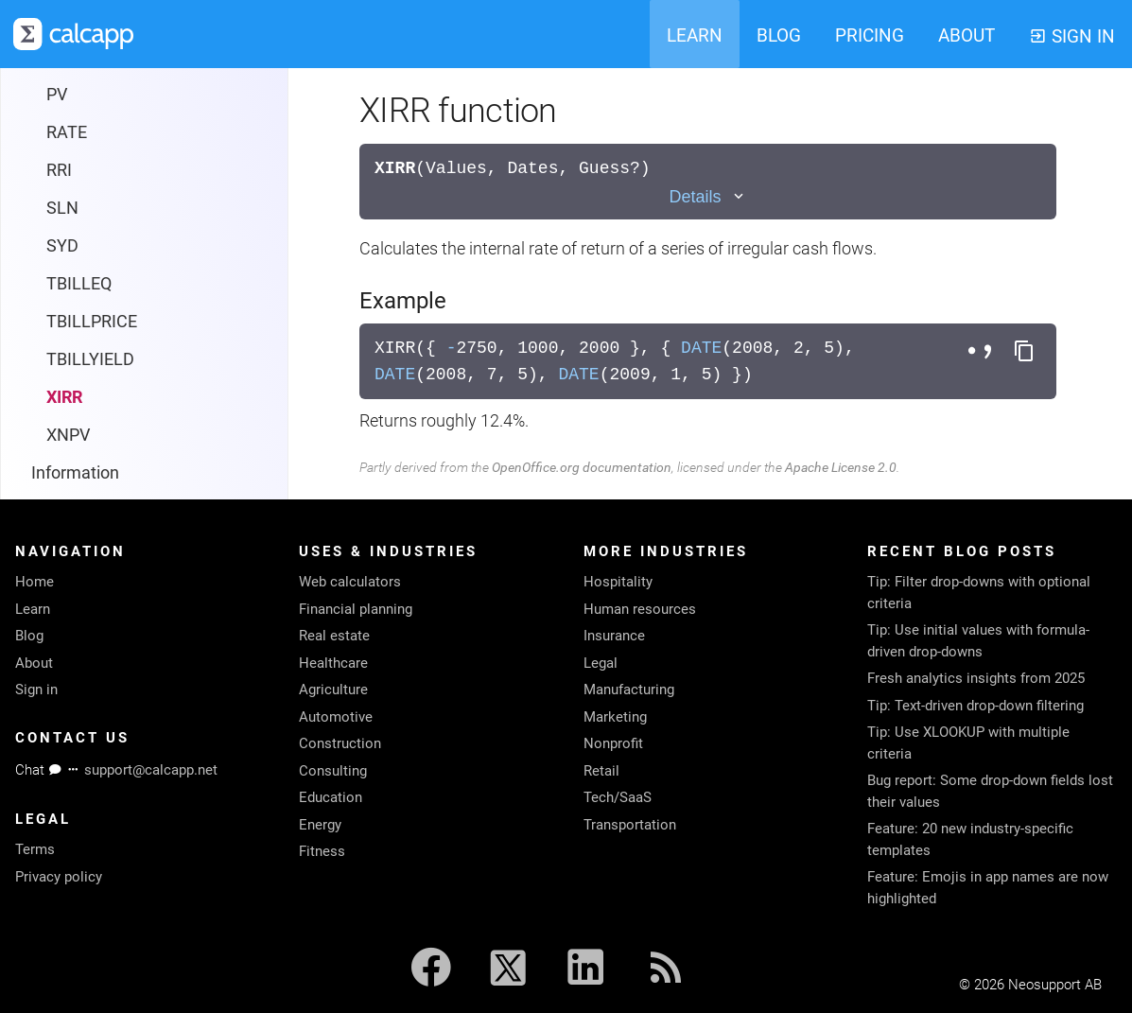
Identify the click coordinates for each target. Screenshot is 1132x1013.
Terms (35, 849)
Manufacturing (628, 689)
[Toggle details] (707, 197)
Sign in (36, 689)
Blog (29, 635)
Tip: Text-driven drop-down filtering (975, 705)
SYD (62, 132)
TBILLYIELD (90, 245)
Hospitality (618, 581)
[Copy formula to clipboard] (1024, 352)
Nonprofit (613, 743)
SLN (62, 94)
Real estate (334, 635)
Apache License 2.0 (841, 467)
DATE (701, 348)
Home (34, 581)
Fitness (322, 851)
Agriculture (333, 689)
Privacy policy (58, 876)
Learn (32, 609)
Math (51, 472)
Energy (320, 824)
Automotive (336, 716)
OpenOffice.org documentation (581, 467)
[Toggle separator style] (982, 352)
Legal (600, 663)
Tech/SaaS (617, 797)
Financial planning (355, 609)
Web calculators (350, 581)
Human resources (639, 609)
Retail (601, 770)
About (34, 663)
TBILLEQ (79, 170)
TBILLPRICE (91, 208)
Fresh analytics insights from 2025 (976, 678)
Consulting (333, 770)
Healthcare (333, 663)
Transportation (629, 824)
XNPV (68, 321)
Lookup (59, 435)
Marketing (615, 716)
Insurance (614, 635)
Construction (340, 743)
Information (75, 359)
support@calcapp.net (151, 769)
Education (330, 797)
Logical (58, 397)
